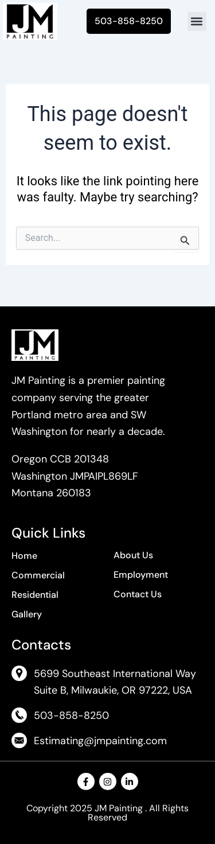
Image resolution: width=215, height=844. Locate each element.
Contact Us (138, 594)
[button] (196, 21)
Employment (141, 575)
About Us (133, 555)
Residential (34, 595)
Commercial (38, 575)
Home (24, 556)
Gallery (26, 614)
